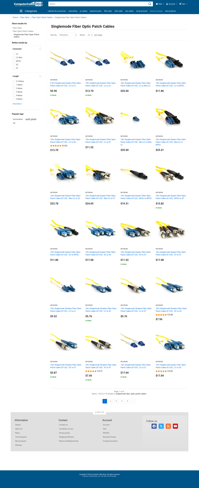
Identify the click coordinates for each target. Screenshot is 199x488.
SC (17, 64)
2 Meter (19, 88)
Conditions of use (66, 429)
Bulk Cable (119, 11)
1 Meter (19, 85)
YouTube (175, 426)
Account (106, 425)
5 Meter (19, 99)
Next (133, 401)
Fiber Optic (108, 11)
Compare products (110, 441)
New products (170, 11)
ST (17, 68)
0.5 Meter (20, 81)
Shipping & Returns (66, 437)
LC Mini (19, 57)
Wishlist (106, 433)
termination (18, 119)
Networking (73, 11)
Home (15, 17)
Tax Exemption (21, 437)
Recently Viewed (109, 437)
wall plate (30, 119)
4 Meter (19, 95)
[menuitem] (160, 4)
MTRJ (18, 61)
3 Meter (19, 92)
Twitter (161, 426)
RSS (168, 426)
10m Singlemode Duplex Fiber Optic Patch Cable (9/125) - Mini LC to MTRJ (171, 142)
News (17, 433)
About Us (18, 429)
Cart (104, 429)
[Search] (150, 4)
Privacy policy (64, 433)
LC (17, 54)
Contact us (63, 425)
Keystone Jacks (96, 11)
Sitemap (18, 445)
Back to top (100, 412)
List (186, 35)
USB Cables (129, 11)
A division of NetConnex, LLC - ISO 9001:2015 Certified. (99, 476)
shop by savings (156, 11)
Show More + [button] (17, 104)
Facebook (154, 426)
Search (18, 425)
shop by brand (141, 11)
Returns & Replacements (69, 441)
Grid (181, 35)
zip (14, 123)
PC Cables (83, 11)
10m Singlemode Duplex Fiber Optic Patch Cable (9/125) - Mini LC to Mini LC (136, 142)
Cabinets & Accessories (57, 11)
